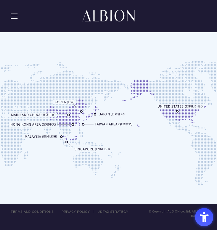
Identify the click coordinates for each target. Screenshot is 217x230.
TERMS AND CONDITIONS (32, 212)
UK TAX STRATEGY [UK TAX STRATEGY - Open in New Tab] (113, 212)
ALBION (108, 16)
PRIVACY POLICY (76, 212)
